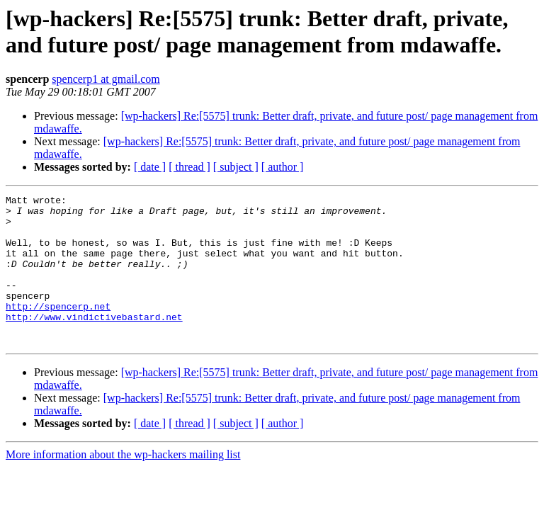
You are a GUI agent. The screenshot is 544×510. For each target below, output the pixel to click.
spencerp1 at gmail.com (105, 79)
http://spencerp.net (58, 329)
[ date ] (150, 167)
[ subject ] (236, 167)
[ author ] (282, 167)
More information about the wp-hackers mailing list (123, 484)
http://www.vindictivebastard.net (94, 342)
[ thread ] (189, 167)
